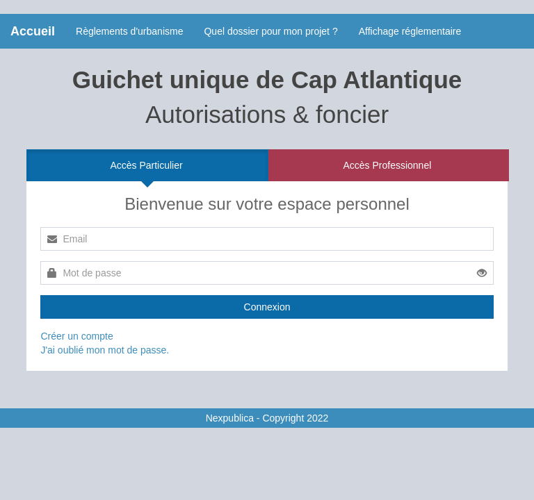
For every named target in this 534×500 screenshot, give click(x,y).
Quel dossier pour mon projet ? (270, 31)
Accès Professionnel (387, 165)
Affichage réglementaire (410, 31)
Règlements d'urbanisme (129, 31)
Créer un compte (76, 336)
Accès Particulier (146, 165)
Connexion (267, 306)
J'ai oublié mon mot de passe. (104, 350)
